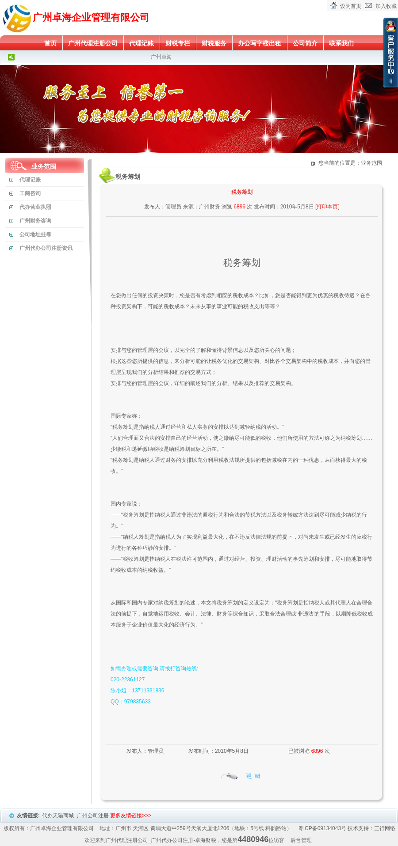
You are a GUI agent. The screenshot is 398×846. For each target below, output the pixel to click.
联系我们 (341, 43)
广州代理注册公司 (93, 43)
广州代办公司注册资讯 (46, 248)
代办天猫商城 (58, 815)
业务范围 (43, 166)
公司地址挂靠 (35, 234)
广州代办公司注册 (172, 840)
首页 (50, 43)
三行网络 (384, 828)
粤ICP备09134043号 (322, 828)
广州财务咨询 (35, 221)
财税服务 (214, 43)
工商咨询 (30, 193)
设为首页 (350, 6)
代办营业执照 (35, 207)
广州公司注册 (93, 815)
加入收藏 (386, 6)
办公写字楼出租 (259, 43)
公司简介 (305, 43)
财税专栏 (177, 43)
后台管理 (301, 840)
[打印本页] (327, 207)
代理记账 (141, 43)
